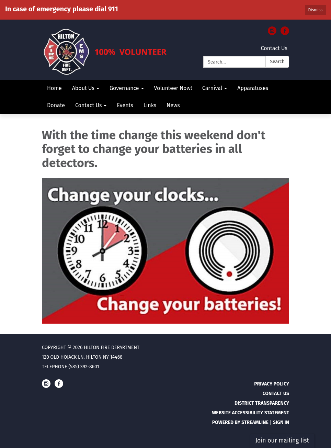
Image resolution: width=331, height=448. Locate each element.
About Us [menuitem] (83, 88)
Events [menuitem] (125, 105)
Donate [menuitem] (56, 105)
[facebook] (285, 33)
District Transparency (262, 403)
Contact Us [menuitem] (88, 105)
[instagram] (272, 33)
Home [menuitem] (54, 88)
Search (277, 62)
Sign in (281, 422)
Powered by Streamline (240, 422)
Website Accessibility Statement (250, 413)
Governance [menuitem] (124, 88)
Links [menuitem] (150, 105)
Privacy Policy (271, 384)
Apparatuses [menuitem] (252, 88)
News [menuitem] (173, 105)
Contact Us (274, 48)
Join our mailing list (282, 440)
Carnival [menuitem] (212, 88)
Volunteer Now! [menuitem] (173, 88)
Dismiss (315, 10)
